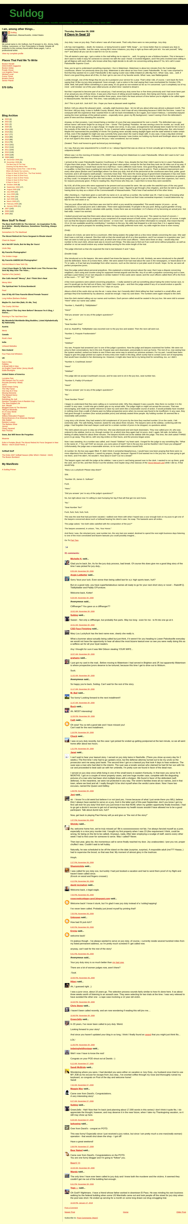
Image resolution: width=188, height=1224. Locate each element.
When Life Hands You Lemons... (18, 171)
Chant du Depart (8, 240)
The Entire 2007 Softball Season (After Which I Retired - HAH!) (27, 455)
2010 (7, 152)
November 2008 (13, 162)
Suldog (26, 13)
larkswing (75, 1123)
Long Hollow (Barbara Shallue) (14, 298)
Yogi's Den (6, 414)
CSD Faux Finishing (81, 628)
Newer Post (70, 1212)
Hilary (73, 981)
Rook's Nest (7, 338)
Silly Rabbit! (7, 420)
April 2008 (11, 199)
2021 (7, 124)
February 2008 (13, 204)
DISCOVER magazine (11, 66)
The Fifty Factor (8, 389)
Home (125, 1212)
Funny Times (7, 76)
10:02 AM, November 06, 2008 (82, 611)
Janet (73, 752)
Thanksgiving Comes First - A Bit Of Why (21, 169)
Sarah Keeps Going (10, 387)
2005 (7, 214)
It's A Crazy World (9, 412)
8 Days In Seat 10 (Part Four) (17, 175)
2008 (7, 157)
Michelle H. (76, 559)
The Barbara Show (9, 424)
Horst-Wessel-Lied (156, 463)
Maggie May (76, 1088)
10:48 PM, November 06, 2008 (82, 1015)
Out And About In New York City (15, 264)
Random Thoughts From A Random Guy (18, 401)
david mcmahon (78, 885)
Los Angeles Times (10, 72)
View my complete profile (12, 53)
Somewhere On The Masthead (14, 232)
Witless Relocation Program (13, 416)
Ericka (73, 931)
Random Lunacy (8, 422)
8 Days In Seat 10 (77, 34)
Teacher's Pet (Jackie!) (11, 274)
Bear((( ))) (75, 1163)
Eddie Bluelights (8, 370)
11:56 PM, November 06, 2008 (82, 1045)
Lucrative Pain (7, 378)
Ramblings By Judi (9, 399)
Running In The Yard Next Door (14, 316)
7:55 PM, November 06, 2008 (82, 914)
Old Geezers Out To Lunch (13, 380)
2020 (7, 127)
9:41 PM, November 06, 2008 (82, 954)
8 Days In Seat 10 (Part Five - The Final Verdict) (23, 173)
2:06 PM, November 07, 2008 (82, 1147)
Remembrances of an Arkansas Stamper (18, 418)
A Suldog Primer (9, 470)
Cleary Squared (8, 428)
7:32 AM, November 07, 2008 (82, 1085)
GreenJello (76, 1019)
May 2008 (11, 197)
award (148, 1034)
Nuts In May (7, 362)
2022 (7, 122)
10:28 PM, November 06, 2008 (82, 1002)
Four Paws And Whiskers (12, 354)
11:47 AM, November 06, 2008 (82, 703)
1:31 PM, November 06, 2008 (82, 749)
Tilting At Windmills (9, 410)
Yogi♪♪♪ (74, 1188)
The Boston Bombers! (11, 457)
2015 (7, 139)
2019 (7, 129)
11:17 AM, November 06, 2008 (82, 689)
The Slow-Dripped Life (11, 403)
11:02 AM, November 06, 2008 (82, 676)
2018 (7, 132)
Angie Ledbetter (78, 575)
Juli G (4, 385)
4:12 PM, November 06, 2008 (82, 881)
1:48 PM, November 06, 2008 (82, 791)
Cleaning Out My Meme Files (16, 167)
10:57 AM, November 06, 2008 (82, 654)
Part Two (74, 540)
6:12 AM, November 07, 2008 (82, 1064)
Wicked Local (7, 74)
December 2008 (13, 160)
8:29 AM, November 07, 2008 (82, 1120)
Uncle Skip (6, 248)
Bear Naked (76, 1150)
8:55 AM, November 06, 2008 (82, 571)
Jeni (72, 794)
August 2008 (12, 189)
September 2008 (13, 187)
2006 (7, 211)
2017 (7, 134)
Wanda (74, 1171)
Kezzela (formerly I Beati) (12, 382)
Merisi (4, 331)
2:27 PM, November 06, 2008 (82, 862)
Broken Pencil (8, 78)
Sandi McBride (78, 1067)
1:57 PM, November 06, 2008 (82, 820)
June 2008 (11, 194)
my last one (118, 962)
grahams (75, 658)
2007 (7, 209)
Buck (73, 706)
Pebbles (5, 364)
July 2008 (11, 192)
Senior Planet (7, 80)
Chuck (73, 736)
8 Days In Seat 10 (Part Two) (16, 180)
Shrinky (74, 824)
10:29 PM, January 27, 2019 (81, 1203)
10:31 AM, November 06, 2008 (82, 625)
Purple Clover (8, 70)
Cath (72, 720)
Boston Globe (8, 68)
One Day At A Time (9, 391)
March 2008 (11, 201)
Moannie (5, 438)
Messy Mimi (7, 282)
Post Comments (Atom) (87, 1218)
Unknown (75, 917)
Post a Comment (71, 1208)
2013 (7, 145)
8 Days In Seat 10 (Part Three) (17, 178)
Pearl (4, 290)
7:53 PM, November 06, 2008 (82, 895)
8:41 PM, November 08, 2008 (82, 1184)
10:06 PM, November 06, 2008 (82, 978)
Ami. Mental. (7, 405)
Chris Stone (76, 1005)
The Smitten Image (9, 256)
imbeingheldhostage (81, 1048)
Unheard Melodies (9, 346)
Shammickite (77, 866)
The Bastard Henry (9, 395)
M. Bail (74, 693)
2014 (7, 142)
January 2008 (12, 206)
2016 (7, 137)
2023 (7, 119)
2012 (7, 147)
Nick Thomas (7, 430)
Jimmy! (5, 426)
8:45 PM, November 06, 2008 (82, 927)
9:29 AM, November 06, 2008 (82, 598)
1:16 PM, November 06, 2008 (82, 732)
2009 (7, 155)
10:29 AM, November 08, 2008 (82, 1168)
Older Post (181, 1212)
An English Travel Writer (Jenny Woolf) (17, 368)
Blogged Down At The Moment (14, 408)
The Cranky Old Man (10, 306)
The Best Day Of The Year (15, 164)
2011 (7, 150)
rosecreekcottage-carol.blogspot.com (90, 898)
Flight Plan (6, 397)
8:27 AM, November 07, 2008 (82, 1101)
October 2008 (12, 185)
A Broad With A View (10, 366)
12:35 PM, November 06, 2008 (82, 716)
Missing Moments (9, 393)
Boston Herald (8, 64)
